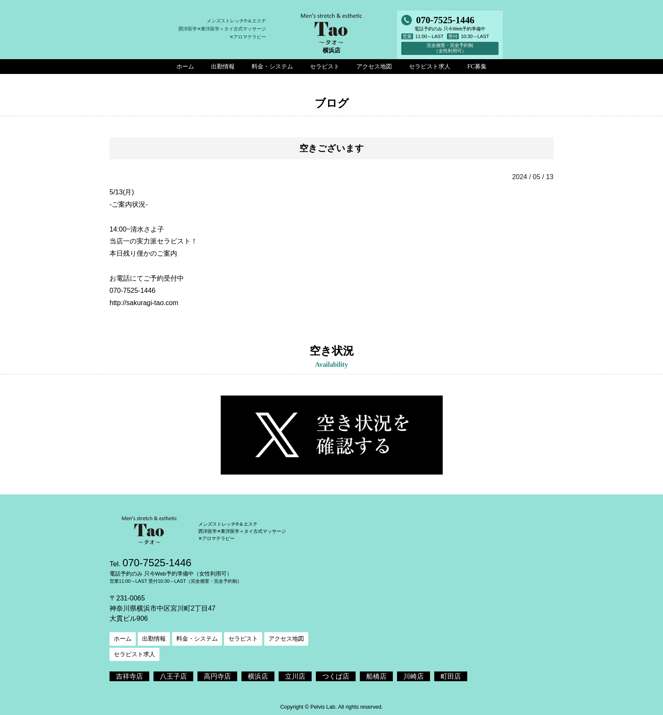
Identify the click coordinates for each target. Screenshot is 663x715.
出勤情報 (154, 638)
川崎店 (413, 676)
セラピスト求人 (134, 654)
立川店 (295, 676)
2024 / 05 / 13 (532, 176)
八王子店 (173, 676)
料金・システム (197, 638)
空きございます (331, 148)
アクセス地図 (286, 638)
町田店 (451, 676)
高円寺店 (217, 676)
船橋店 (376, 676)
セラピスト (243, 638)
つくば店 (335, 676)
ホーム (123, 638)
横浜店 (258, 676)
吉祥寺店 (129, 676)
